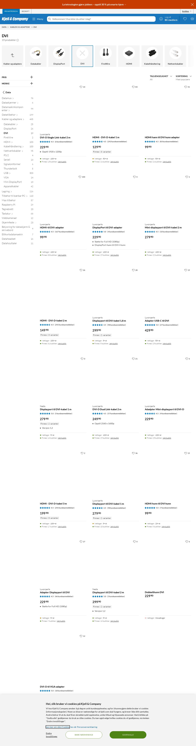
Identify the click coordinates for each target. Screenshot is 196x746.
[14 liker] (82, 87)
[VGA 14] (18, 178)
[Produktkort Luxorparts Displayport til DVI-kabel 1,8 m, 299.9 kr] (115, 290)
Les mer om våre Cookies (58, 727)
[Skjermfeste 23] (17, 223)
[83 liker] (135, 87)
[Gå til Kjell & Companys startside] (16, 19)
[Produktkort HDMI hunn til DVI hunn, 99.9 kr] (168, 473)
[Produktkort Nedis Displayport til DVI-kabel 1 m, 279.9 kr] (63, 379)
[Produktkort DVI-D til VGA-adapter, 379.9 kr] (63, 656)
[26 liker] (82, 270)
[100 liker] (82, 177)
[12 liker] (82, 636)
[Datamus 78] (17, 99)
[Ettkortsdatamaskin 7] (17, 235)
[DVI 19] (18, 133)
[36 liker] (135, 453)
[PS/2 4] (18, 156)
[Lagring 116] (17, 192)
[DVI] (82, 56)
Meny (37, 19)
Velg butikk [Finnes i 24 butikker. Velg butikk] (114, 162)
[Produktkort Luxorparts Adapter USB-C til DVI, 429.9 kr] (168, 290)
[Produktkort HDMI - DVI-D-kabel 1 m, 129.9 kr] (115, 107)
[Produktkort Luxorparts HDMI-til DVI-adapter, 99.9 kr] (63, 197)
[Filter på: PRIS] (17, 77)
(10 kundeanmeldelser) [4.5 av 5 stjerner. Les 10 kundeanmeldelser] (169, 232)
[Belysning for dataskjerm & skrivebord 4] (17, 229)
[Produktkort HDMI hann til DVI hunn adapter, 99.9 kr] (168, 107)
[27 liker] (82, 541)
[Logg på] (168, 18)
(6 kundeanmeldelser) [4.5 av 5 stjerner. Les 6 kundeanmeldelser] (63, 142)
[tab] (11, 11)
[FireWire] (105, 56)
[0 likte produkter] (185, 18)
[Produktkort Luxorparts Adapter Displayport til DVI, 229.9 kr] (63, 562)
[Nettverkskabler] (175, 56)
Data (6, 92)
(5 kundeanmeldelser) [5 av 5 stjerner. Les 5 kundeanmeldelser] (63, 413)
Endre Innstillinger (51, 735)
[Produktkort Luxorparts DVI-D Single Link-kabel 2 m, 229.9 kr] (63, 107)
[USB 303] (18, 173)
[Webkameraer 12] (17, 218)
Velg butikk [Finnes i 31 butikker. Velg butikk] (62, 343)
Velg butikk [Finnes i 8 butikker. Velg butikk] (113, 343)
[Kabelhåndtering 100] (18, 147)
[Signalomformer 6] (18, 165)
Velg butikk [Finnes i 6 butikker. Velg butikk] (166, 526)
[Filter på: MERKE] (17, 83)
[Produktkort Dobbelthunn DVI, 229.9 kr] (168, 562)
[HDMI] (128, 56)
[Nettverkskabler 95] (18, 151)
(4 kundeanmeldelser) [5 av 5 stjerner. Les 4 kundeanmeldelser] (116, 232)
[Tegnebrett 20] (17, 210)
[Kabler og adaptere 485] (17, 120)
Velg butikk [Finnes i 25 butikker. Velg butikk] (167, 438)
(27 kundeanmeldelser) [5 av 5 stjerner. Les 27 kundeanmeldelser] (169, 325)
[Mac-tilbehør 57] (17, 201)
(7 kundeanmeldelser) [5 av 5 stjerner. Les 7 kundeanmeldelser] (168, 508)
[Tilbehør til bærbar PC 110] (17, 196)
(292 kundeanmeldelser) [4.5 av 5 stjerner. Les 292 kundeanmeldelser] (117, 141)
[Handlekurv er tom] (192, 18)
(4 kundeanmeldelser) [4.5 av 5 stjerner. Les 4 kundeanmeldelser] (168, 413)
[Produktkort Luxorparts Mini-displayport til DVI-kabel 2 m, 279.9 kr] (168, 197)
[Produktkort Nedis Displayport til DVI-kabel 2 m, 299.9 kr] (115, 562)
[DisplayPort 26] (18, 129)
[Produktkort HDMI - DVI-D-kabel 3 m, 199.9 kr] (63, 473)
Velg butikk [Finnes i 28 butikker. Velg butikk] (167, 343)
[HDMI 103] (18, 142)
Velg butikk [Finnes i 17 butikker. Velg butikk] (62, 526)
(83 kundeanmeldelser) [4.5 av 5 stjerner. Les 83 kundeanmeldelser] (169, 141)
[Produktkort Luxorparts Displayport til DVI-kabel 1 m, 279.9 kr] (115, 473)
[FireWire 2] (18, 138)
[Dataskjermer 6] (17, 103)
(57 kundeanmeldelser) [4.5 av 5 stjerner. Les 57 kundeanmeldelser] (116, 413)
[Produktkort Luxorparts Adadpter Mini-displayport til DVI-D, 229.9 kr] (168, 379)
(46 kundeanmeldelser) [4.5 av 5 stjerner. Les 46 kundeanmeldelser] (64, 596)
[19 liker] (187, 270)
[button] (17, 40)
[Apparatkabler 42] (18, 187)
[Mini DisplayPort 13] (18, 182)
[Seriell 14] (18, 160)
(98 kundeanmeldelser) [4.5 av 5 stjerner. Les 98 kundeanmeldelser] (116, 325)
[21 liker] (135, 358)
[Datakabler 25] (18, 125)
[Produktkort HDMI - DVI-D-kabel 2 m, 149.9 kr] (63, 290)
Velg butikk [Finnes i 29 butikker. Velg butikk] (114, 255)
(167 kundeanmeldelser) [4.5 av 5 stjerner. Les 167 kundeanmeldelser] (64, 232)
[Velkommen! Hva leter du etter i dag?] (103, 19)
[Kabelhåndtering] (152, 56)
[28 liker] (135, 270)
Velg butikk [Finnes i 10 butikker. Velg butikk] (114, 526)
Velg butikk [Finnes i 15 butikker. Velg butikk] (62, 162)
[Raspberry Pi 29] (17, 205)
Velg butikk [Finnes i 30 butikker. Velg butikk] (62, 255)
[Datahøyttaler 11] (17, 244)
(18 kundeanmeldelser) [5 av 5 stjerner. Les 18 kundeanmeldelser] (64, 691)
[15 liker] (187, 453)
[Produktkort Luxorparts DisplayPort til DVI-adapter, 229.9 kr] (115, 197)
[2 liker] (187, 177)
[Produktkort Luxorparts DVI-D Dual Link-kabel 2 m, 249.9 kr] (115, 379)
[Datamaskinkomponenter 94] (17, 109)
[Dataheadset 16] (17, 239)
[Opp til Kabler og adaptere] (12, 56)
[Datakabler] (35, 56)
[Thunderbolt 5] (18, 169)
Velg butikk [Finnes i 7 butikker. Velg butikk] (61, 621)
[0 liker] (135, 177)
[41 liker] (187, 87)
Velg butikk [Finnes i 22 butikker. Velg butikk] (167, 255)
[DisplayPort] (59, 56)
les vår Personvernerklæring (83, 727)
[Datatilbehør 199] (17, 115)
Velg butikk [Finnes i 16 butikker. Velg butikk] (62, 438)
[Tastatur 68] (17, 214)
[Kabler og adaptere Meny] (32, 27)
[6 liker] (187, 358)
